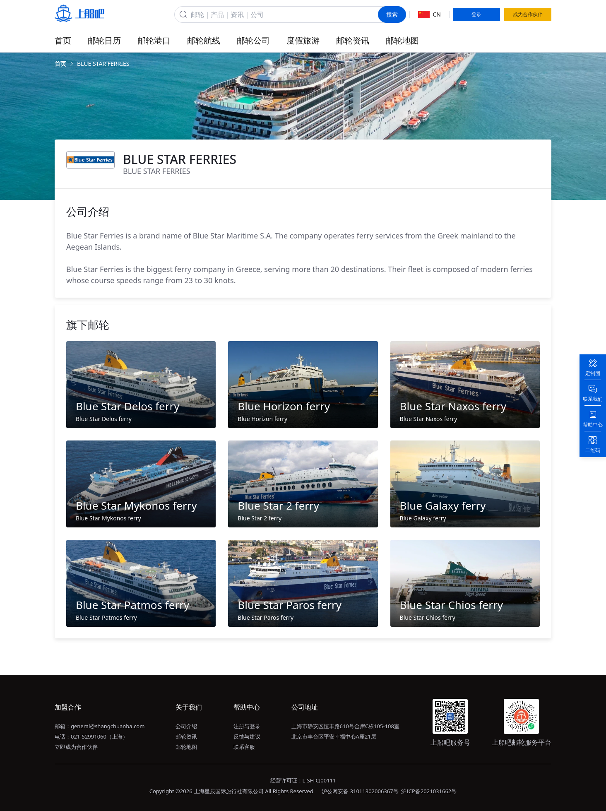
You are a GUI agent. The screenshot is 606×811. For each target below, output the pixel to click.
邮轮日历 (104, 40)
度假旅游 (303, 40)
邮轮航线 (203, 40)
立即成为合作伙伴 (76, 747)
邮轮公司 (253, 40)
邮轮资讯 (352, 40)
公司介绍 (186, 726)
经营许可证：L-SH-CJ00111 (303, 780)
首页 (63, 40)
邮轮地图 (402, 40)
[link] (60, 64)
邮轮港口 (154, 40)
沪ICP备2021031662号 (429, 791)
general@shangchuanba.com (107, 726)
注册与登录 (246, 726)
